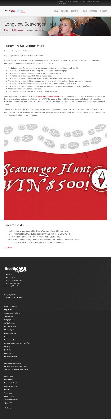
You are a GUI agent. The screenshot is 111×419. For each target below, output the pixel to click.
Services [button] (64, 11)
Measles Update (9, 330)
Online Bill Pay (9, 379)
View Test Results (64, 1)
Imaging (7, 346)
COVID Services (9, 323)
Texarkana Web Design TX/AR (14, 297)
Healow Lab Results (11, 383)
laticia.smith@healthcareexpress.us (46, 96)
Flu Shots (7, 350)
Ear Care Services (10, 326)
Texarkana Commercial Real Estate (16, 370)
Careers (103, 11)
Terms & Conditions (11, 400)
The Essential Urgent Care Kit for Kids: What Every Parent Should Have (38, 231)
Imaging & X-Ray (9, 320)
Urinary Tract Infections (12, 340)
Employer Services (10, 357)
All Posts (8, 248)
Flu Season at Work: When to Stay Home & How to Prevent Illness (36, 242)
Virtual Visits (8, 316)
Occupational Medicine (12, 313)
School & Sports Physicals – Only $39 (17, 343)
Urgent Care (8, 310)
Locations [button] (75, 11)
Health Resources (90, 11)
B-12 (5, 336)
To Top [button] (8, 408)
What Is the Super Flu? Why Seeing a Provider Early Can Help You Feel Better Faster (43, 240)
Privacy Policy (9, 396)
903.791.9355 (10, 277)
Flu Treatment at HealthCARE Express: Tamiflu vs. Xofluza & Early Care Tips (40, 234)
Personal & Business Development (15, 366)
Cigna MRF (8, 403)
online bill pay (93, 1)
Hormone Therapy (10, 333)
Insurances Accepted (11, 386)
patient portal (79, 1)
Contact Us (61, 4)
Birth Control (8, 353)
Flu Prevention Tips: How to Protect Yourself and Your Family (34, 237)
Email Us (9, 274)
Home (56, 11)
